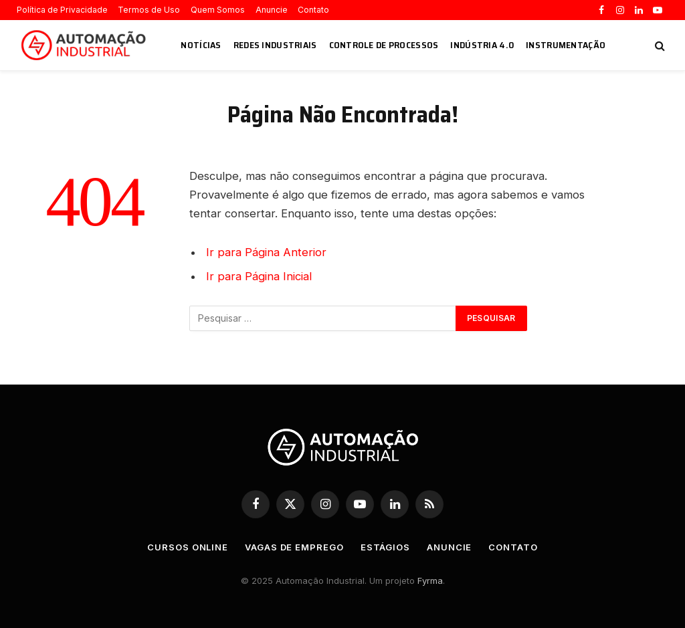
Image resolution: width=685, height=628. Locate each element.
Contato (313, 10)
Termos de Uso (149, 10)
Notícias (201, 44)
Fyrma (430, 580)
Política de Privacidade (62, 10)
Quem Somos (218, 10)
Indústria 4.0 (482, 44)
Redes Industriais (275, 44)
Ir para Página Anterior (266, 252)
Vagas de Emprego (294, 547)
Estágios (385, 547)
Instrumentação (565, 44)
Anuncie (272, 10)
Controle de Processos (384, 44)
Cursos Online (187, 547)
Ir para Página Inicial (259, 276)
